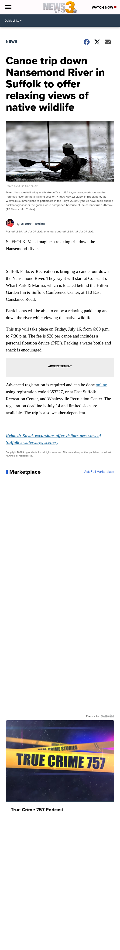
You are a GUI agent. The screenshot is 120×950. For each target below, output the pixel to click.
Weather (22, 947)
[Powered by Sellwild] (107, 716)
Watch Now (104, 7)
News (11, 41)
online (101, 384)
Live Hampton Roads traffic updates (53, 947)
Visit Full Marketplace (99, 471)
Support (84, 947)
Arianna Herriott (33, 223)
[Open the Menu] (7, 7)
